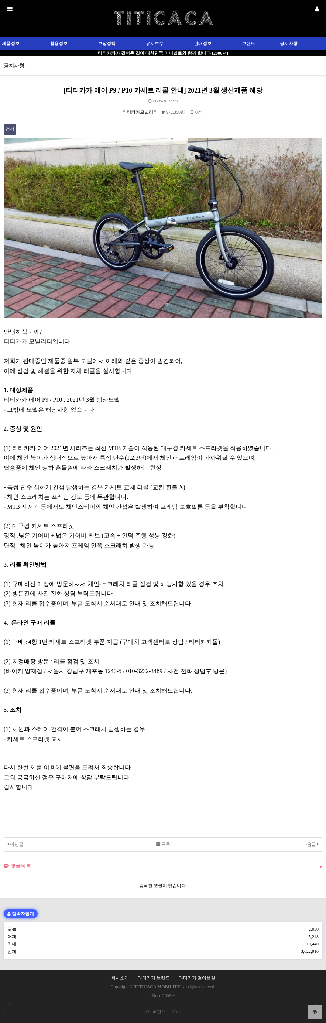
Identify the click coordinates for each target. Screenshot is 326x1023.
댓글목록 (17, 866)
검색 (10, 129)
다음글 (311, 844)
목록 (163, 844)
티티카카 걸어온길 (197, 978)
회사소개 (120, 978)
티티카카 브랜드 (154, 978)
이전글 (15, 844)
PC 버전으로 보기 (163, 1011)
